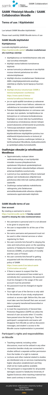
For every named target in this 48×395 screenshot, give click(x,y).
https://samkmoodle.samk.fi (13, 50)
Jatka (24, 393)
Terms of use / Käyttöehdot (24, 389)
